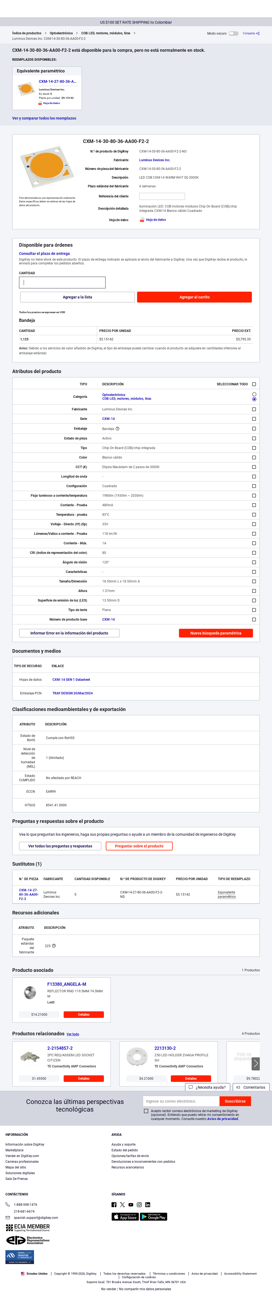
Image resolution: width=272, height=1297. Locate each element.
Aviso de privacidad (222, 1119)
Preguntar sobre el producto (139, 846)
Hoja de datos (152, 220)
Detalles (83, 1015)
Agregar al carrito (195, 297)
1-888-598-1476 (21, 1205)
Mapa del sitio (15, 1167)
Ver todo (73, 1034)
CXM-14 (108, 419)
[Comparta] (251, 33)
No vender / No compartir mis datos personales (136, 1289)
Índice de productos (26, 33)
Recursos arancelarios (128, 1167)
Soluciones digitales (20, 1173)
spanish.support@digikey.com (31, 1218)
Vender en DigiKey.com (22, 1156)
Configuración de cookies (139, 1277)
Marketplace (14, 1150)
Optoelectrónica (61, 33)
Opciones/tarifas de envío (130, 1156)
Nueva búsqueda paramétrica (216, 633)
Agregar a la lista (77, 297)
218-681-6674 (20, 1211)
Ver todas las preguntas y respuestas (60, 846)
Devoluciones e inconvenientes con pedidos (143, 1162)
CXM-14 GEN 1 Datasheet (71, 680)
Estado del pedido (125, 1150)
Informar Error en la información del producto (69, 633)
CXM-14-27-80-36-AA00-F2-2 (64, 81)
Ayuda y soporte (123, 1144)
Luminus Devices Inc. (154, 160)
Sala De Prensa (16, 1179)
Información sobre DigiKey (24, 1144)
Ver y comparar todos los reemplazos (44, 118)
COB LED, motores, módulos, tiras (105, 33)
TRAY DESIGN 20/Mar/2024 (72, 693)
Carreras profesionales (22, 1162)
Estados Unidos (34, 1273)
